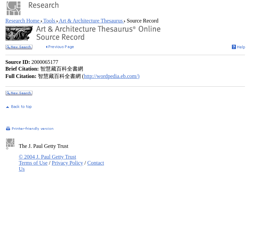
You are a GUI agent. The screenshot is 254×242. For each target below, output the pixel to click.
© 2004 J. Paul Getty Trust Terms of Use (47, 160)
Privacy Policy (67, 163)
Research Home (23, 21)
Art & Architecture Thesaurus (91, 21)
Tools (49, 21)
